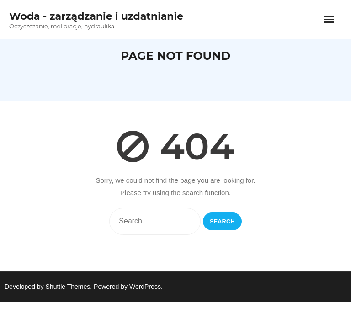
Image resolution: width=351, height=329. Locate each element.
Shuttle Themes (68, 286)
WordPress (145, 286)
